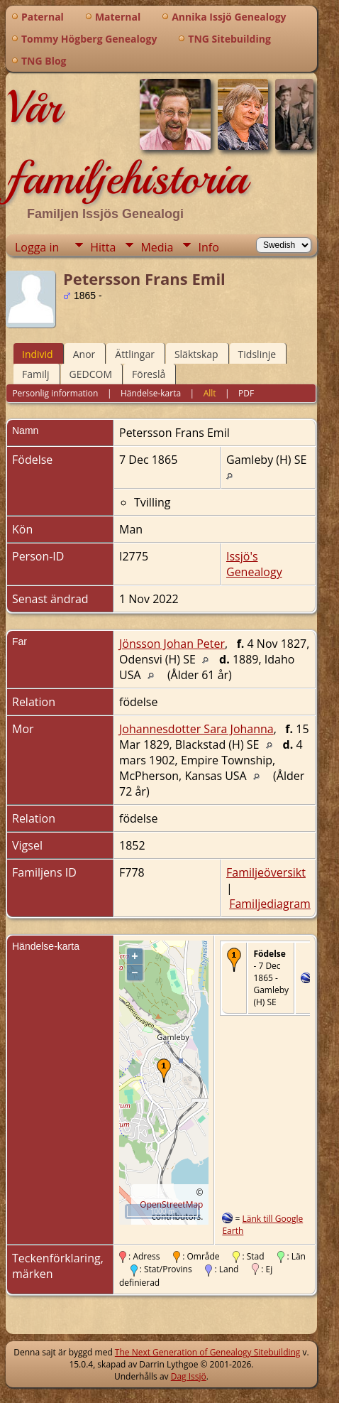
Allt (210, 393)
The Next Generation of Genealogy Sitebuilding (208, 1352)
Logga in (37, 247)
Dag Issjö (188, 1376)
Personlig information (55, 393)
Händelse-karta (151, 393)
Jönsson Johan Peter (172, 643)
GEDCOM (91, 374)
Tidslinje (257, 354)
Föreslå (148, 374)
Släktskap (196, 354)
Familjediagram (270, 903)
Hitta (103, 247)
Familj (36, 374)
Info (208, 247)
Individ (37, 354)
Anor (84, 354)
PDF (246, 393)
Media (156, 247)
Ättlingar (135, 354)
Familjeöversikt (266, 872)
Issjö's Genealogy (254, 564)
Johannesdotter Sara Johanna (196, 729)
